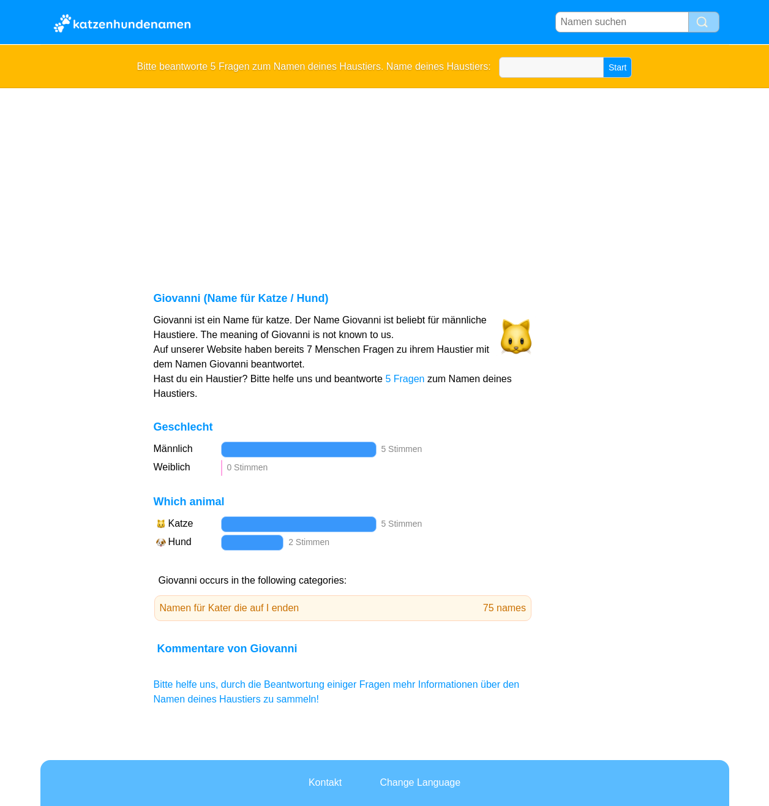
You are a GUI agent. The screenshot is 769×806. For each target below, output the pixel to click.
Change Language (420, 782)
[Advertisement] (384, 180)
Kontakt (325, 782)
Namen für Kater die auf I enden (343, 608)
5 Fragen (404, 379)
